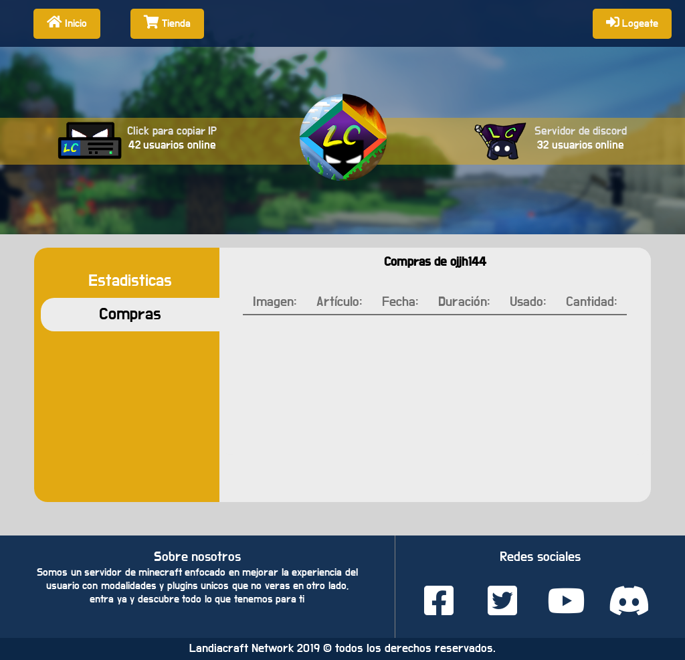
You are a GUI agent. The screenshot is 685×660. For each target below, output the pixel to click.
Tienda (167, 22)
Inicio (67, 22)
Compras (130, 314)
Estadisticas (130, 280)
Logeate (632, 22)
